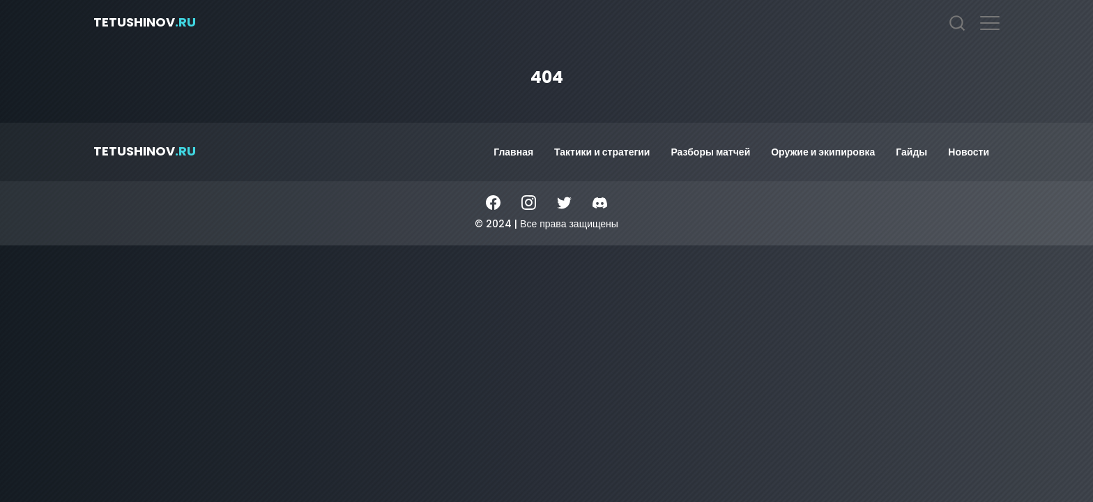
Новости (968, 152)
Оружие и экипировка (823, 152)
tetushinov (144, 22)
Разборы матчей (710, 152)
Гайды (911, 152)
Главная (513, 152)
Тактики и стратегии (602, 152)
